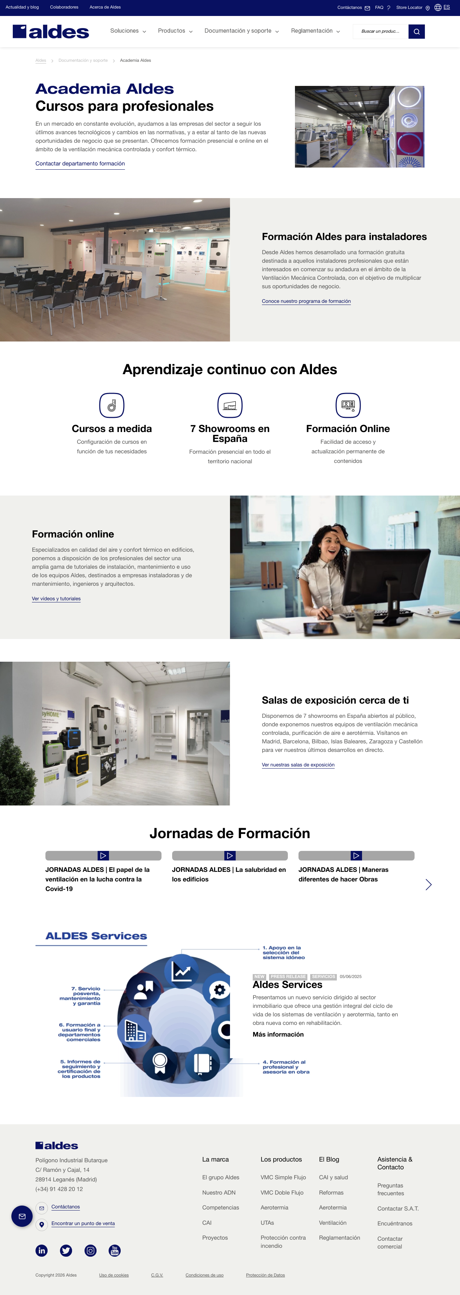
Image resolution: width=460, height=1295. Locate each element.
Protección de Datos (265, 1275)
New (259, 977)
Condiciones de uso (205, 1275)
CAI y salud (333, 1178)
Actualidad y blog (22, 8)
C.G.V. (157, 1275)
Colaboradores (64, 8)
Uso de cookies (113, 1275)
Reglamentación (339, 1238)
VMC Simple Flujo (283, 1178)
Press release (288, 977)
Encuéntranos (394, 1224)
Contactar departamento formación (80, 164)
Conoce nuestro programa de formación (306, 302)
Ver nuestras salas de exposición (298, 765)
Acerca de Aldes (105, 8)
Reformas (331, 1193)
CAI (207, 1223)
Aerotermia (274, 1208)
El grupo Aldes (220, 1178)
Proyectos (215, 1238)
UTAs (267, 1223)
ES (447, 7)
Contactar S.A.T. (398, 1209)
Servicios (323, 977)
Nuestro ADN (219, 1193)
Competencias (220, 1208)
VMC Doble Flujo (282, 1193)
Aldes (40, 61)
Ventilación (332, 1223)
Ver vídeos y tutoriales (56, 599)
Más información (278, 1035)
